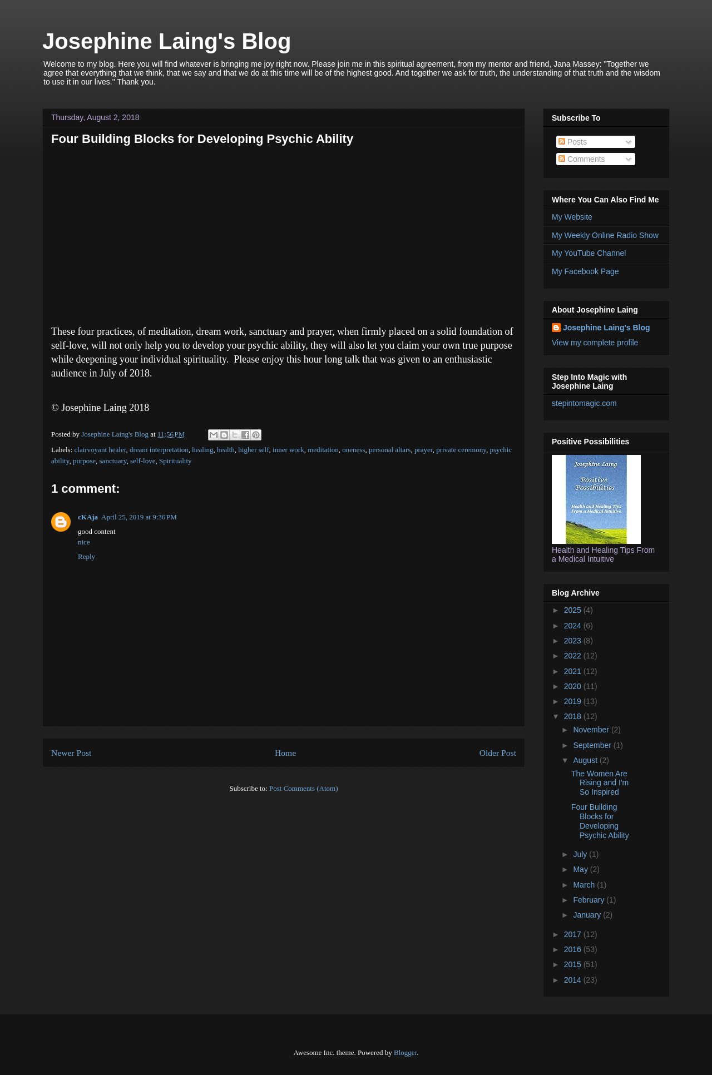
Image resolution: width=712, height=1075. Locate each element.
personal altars (390, 449)
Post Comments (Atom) (303, 788)
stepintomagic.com (584, 403)
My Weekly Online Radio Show (605, 235)
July (581, 854)
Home (285, 752)
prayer (423, 449)
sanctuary (113, 461)
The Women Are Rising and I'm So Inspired (600, 783)
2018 (574, 716)
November (592, 729)
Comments (581, 159)
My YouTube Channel (589, 253)
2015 (574, 964)
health (226, 449)
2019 (574, 701)
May (581, 869)
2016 (574, 949)
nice (84, 542)
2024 (574, 625)
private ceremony (461, 449)
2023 (574, 640)
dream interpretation (159, 449)
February (589, 899)
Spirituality (175, 461)
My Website (572, 216)
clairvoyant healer (100, 449)
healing (202, 449)
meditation (323, 449)
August (586, 760)
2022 (574, 655)
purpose (84, 461)
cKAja (88, 517)
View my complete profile (595, 342)
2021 (574, 671)
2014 (574, 979)
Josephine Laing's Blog (166, 41)
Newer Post (71, 752)
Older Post (497, 752)
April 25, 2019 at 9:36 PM (139, 517)
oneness (353, 449)
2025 (574, 610)
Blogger (405, 1052)
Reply (86, 556)
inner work (288, 449)
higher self (253, 449)
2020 (574, 686)
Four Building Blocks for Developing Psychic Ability (600, 820)
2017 (574, 934)
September (593, 745)
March (585, 884)
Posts (572, 141)
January (588, 914)
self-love (142, 461)
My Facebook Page (585, 271)
